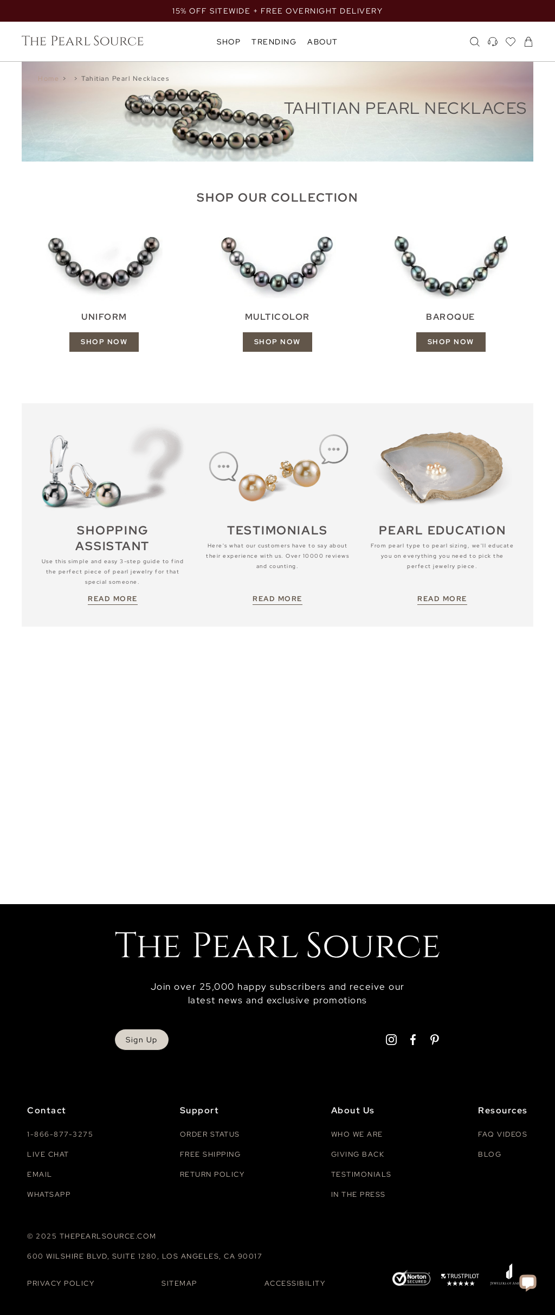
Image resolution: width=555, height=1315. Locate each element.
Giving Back (358, 1154)
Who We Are (357, 1134)
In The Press (358, 1194)
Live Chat (48, 1154)
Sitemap (179, 1283)
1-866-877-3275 (60, 1134)
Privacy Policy (60, 1283)
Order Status (210, 1134)
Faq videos (502, 1134)
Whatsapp (48, 1194)
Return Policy (212, 1174)
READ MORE (113, 598)
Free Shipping (210, 1154)
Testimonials (361, 1174)
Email (40, 1174)
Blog (489, 1154)
